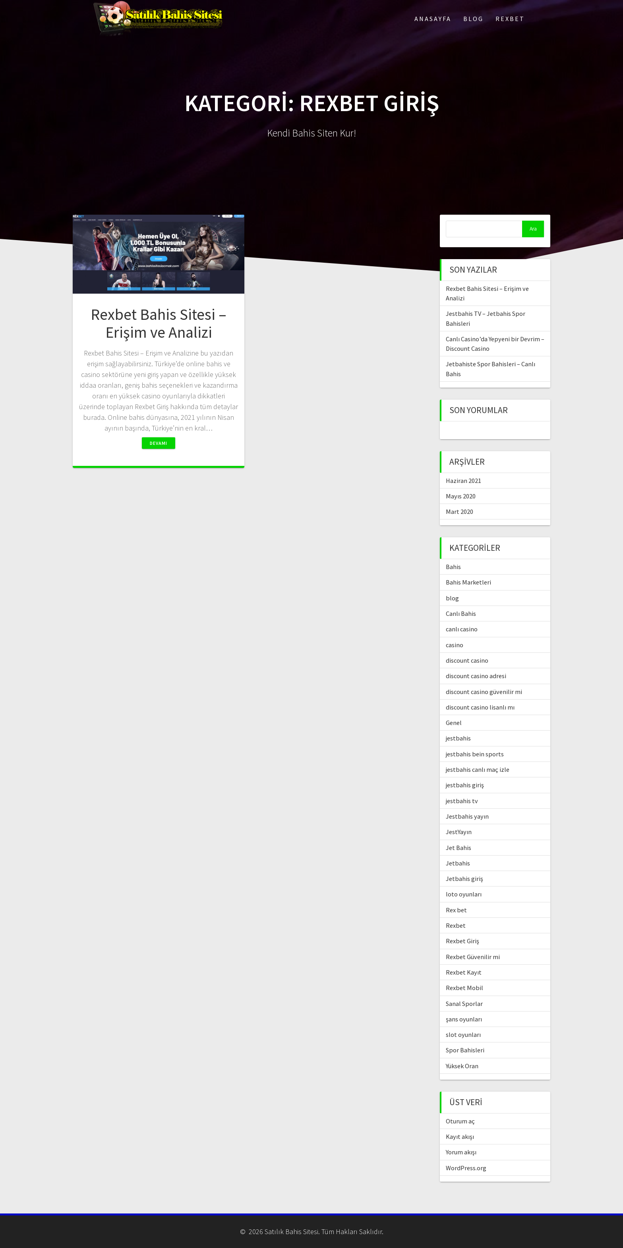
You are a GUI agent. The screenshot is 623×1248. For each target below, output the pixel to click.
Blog (473, 19)
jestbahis (458, 738)
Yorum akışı (461, 1152)
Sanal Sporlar (464, 1004)
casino (454, 645)
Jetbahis (458, 863)
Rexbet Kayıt (464, 972)
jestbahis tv (462, 801)
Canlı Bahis (461, 613)
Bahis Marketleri (468, 582)
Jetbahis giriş (464, 879)
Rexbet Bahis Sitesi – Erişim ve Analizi (158, 323)
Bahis (453, 567)
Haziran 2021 (463, 481)
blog (452, 598)
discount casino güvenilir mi (484, 692)
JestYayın (459, 832)
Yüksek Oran (462, 1066)
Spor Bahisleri (465, 1050)
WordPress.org (466, 1168)
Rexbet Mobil (464, 988)
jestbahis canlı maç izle (477, 769)
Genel (454, 723)
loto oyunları (464, 894)
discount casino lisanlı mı (480, 707)
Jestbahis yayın (467, 816)
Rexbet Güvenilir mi (473, 957)
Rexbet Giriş (462, 941)
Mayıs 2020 (461, 496)
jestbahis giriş (465, 785)
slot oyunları (463, 1034)
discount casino (467, 660)
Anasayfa (432, 19)
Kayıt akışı (460, 1136)
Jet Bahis (458, 848)
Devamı (158, 443)
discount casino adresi (476, 676)
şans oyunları (464, 1019)
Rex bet (456, 910)
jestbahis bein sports (475, 754)
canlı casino (462, 629)
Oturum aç (460, 1121)
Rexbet (510, 19)
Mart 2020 (459, 511)
